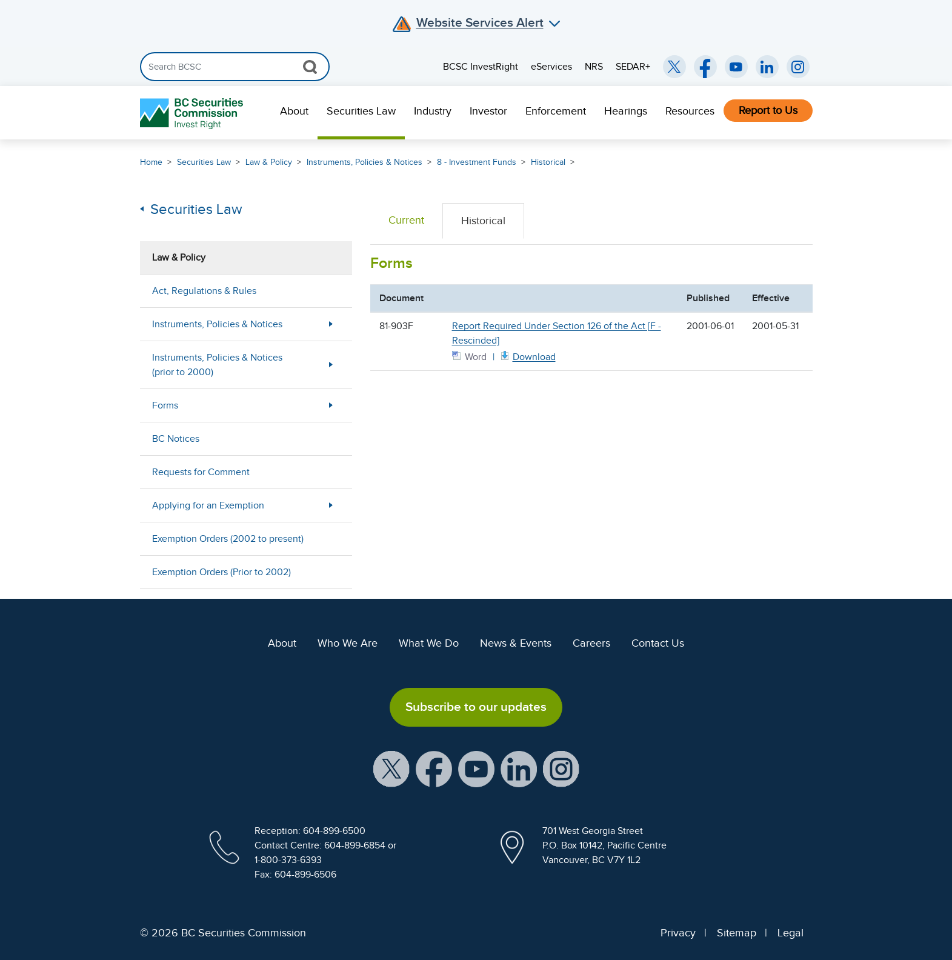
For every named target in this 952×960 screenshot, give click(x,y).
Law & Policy (268, 162)
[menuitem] (294, 112)
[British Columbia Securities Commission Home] (193, 113)
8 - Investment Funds (476, 162)
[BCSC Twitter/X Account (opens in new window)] (674, 66)
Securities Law (361, 111)
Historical (548, 162)
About (294, 111)
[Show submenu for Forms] (331, 405)
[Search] (235, 66)
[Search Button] (310, 66)
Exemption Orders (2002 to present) (228, 538)
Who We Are (348, 643)
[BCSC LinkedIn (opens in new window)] (767, 66)
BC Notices (175, 438)
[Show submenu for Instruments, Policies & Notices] (331, 324)
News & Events (515, 643)
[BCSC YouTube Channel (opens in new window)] (736, 66)
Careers (591, 643)
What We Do (429, 643)
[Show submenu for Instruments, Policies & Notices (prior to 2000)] (331, 364)
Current (406, 220)
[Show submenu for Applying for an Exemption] (331, 505)
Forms (165, 405)
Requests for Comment (201, 472)
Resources (689, 111)
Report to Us (768, 110)
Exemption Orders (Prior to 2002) (221, 572)
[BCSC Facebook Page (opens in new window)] (705, 66)
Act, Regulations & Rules (204, 290)
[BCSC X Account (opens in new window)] (391, 768)
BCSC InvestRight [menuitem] (480, 66)
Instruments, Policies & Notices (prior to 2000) (217, 365)
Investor (488, 111)
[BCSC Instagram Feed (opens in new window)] (798, 66)
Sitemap (736, 933)
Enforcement (555, 111)
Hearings (625, 111)
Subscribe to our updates (476, 706)
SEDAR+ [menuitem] (633, 66)
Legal (790, 933)
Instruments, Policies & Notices (364, 162)
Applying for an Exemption (208, 505)
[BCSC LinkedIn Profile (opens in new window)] (519, 768)
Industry (432, 111)
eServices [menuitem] (551, 66)
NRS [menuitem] (594, 66)
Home (151, 162)
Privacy (678, 933)
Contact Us (657, 643)
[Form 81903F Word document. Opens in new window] (527, 356)
